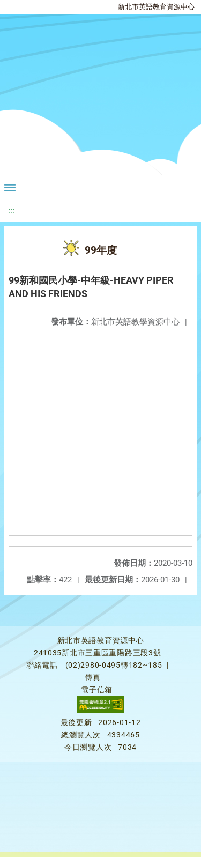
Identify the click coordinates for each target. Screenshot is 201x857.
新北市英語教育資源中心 (156, 7)
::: (12, 210)
